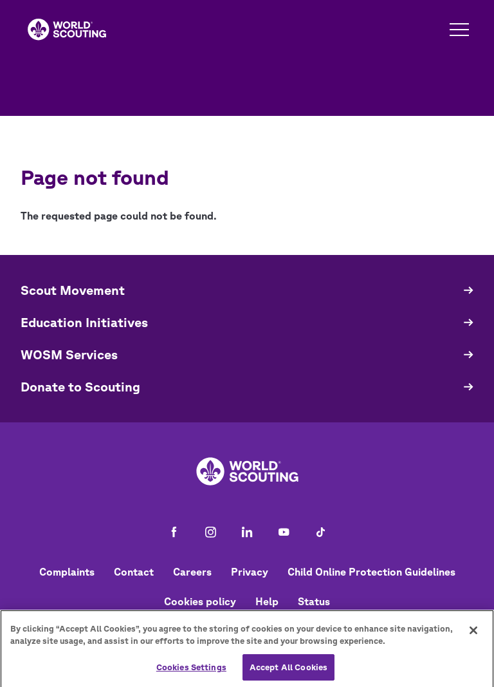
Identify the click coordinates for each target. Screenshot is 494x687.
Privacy (249, 572)
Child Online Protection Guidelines (371, 572)
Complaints (67, 572)
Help (267, 601)
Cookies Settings (191, 671)
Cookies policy (200, 601)
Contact (134, 572)
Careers (192, 572)
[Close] (473, 634)
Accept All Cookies (288, 671)
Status (314, 601)
